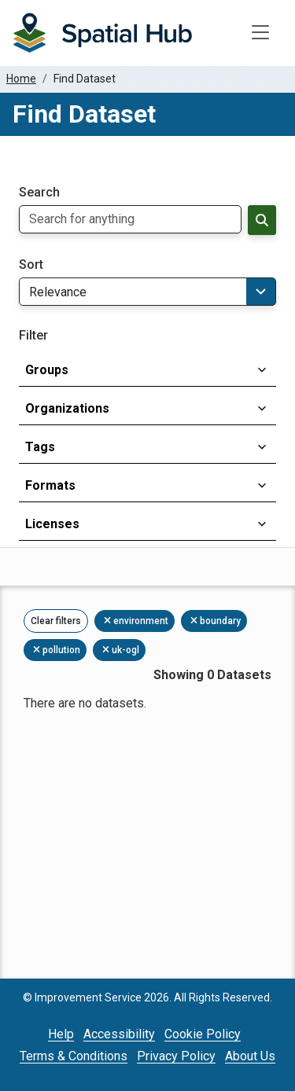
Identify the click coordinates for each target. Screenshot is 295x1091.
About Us (250, 1056)
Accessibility (119, 1034)
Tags (40, 446)
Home (21, 78)
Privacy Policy (176, 1056)
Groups (46, 369)
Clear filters (56, 620)
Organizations (67, 408)
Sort (31, 265)
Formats (50, 485)
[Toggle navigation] (260, 33)
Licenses (52, 523)
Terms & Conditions (73, 1056)
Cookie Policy (202, 1034)
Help (61, 1034)
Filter (33, 335)
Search (39, 192)
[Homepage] (102, 33)
